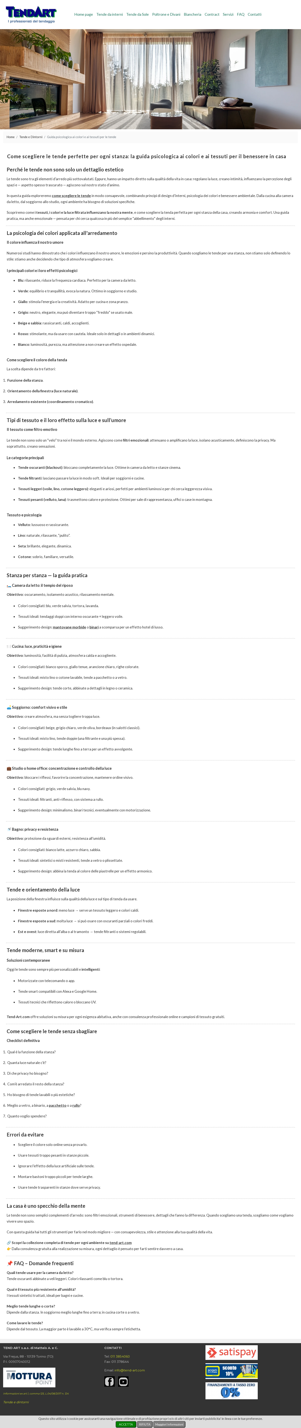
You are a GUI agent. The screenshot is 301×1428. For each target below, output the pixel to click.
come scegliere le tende (71, 195)
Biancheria (192, 14)
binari (94, 627)
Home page (83, 14)
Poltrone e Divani (166, 14)
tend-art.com (121, 1242)
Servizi (228, 14)
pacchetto (57, 1105)
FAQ (240, 14)
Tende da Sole (137, 14)
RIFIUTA (144, 1424)
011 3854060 (120, 1356)
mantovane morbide (69, 627)
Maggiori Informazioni (169, 1424)
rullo (76, 1105)
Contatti (254, 14)
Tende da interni (109, 14)
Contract (212, 14)
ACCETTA (126, 1424)
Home (10, 137)
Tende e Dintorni (30, 137)
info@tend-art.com (130, 1370)
